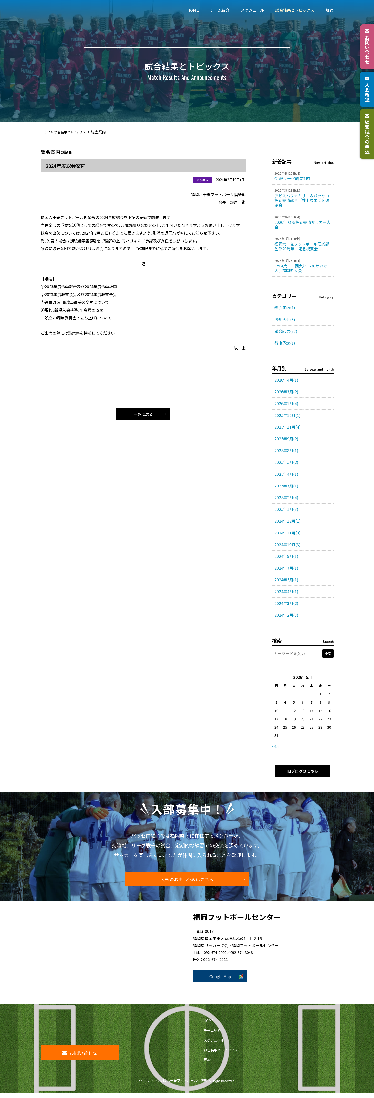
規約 (207, 1065)
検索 (327, 653)
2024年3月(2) (286, 603)
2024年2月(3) (286, 615)
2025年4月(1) (286, 474)
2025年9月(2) (286, 439)
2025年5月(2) (286, 462)
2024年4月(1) (286, 591)
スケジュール (214, 1045)
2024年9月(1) (286, 556)
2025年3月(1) (286, 486)
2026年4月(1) (286, 380)
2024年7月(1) (286, 568)
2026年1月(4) (286, 403)
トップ (46, 131)
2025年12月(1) (287, 415)
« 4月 (276, 746)
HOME (208, 1026)
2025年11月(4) (287, 427)
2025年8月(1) (286, 450)
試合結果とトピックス (74, 131)
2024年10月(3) (287, 544)
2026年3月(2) (286, 392)
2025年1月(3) (286, 509)
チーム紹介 (212, 1036)
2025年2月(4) (286, 497)
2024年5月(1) (286, 580)
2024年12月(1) (287, 521)
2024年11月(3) (287, 533)
